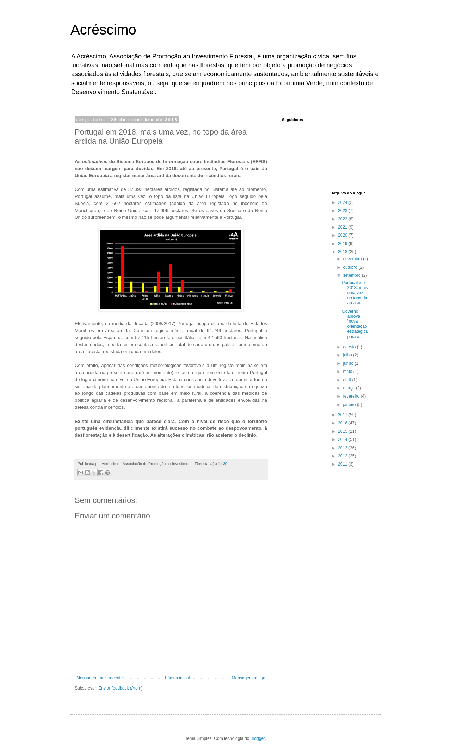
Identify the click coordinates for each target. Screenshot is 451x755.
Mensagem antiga (248, 677)
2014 (343, 439)
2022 (343, 219)
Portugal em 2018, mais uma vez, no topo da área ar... (355, 293)
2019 (343, 243)
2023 (343, 210)
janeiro (350, 404)
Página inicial (177, 677)
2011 (343, 464)
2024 (343, 202)
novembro (353, 258)
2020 (343, 235)
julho (348, 354)
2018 (343, 251)
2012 (343, 456)
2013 (343, 447)
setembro (352, 275)
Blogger (258, 738)
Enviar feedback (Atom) (120, 688)
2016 (343, 422)
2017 (343, 414)
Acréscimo (103, 29)
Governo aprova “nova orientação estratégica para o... (355, 324)
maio (348, 371)
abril (347, 380)
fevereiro (351, 396)
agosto (350, 346)
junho (348, 363)
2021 (343, 227)
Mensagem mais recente (99, 677)
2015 (343, 431)
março (349, 388)
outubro (350, 267)
